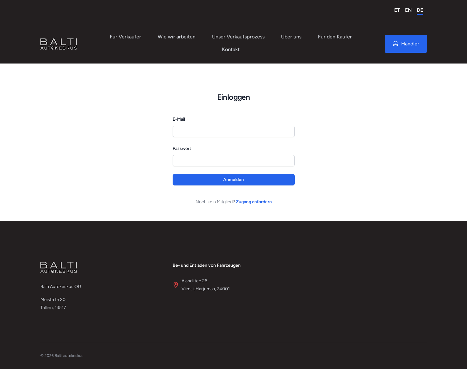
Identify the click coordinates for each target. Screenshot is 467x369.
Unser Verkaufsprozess (238, 37)
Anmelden (233, 179)
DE (420, 10)
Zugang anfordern (254, 202)
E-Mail (179, 119)
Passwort (182, 148)
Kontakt (231, 49)
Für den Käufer (335, 37)
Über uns (291, 37)
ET (397, 10)
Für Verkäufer (125, 37)
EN (408, 10)
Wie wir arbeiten (177, 37)
